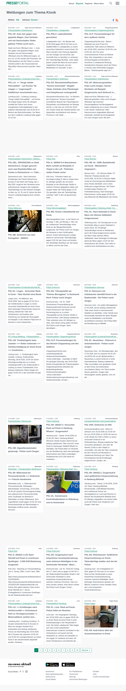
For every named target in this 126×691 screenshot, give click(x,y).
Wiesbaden (37, 473)
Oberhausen (37, 422)
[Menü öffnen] (117, 3)
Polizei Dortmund (53, 288)
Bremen (115, 156)
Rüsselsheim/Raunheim (72, 76)
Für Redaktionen (75, 678)
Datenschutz (50, 683)
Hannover (115, 285)
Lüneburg (38, 76)
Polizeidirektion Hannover (94, 288)
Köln (78, 156)
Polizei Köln (51, 159)
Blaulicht (79, 3)
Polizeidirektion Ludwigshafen (58, 30)
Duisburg (115, 555)
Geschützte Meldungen (78, 686)
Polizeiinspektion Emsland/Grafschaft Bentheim (26, 288)
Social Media (51, 686)
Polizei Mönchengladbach (56, 208)
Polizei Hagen (90, 610)
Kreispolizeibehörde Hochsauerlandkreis (100, 425)
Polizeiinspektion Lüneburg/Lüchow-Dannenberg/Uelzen (30, 79)
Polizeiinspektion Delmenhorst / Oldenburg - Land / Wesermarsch (33, 159)
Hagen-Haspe (113, 607)
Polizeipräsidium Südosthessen (20, 30)
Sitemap (72, 683)
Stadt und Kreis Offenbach (33, 28)
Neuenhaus (114, 337)
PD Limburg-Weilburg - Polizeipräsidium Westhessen (29, 340)
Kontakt (96, 678)
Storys (71, 3)
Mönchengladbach (74, 205)
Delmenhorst (37, 156)
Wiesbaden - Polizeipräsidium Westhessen (24, 475)
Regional (88, 3)
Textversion (73, 680)
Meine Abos (99, 3)
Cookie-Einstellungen (101, 683)
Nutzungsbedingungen (54, 680)
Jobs (95, 680)
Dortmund (76, 285)
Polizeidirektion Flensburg (56, 610)
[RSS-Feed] (116, 20)
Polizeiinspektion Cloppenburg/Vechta (99, 30)
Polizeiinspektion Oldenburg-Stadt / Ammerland (103, 208)
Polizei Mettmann (15, 208)
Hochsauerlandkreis (111, 422)
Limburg (38, 337)
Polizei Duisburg (91, 557)
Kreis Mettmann (36, 205)
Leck (78, 607)
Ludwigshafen (75, 28)
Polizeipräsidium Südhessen (57, 79)
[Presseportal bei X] (22, 678)
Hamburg (77, 422)
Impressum (50, 678)
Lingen (39, 285)
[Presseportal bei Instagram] (25, 678)
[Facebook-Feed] (113, 20)
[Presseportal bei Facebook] (19, 678)
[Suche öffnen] (110, 3)
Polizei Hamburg (52, 425)
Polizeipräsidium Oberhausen (19, 425)
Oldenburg (114, 205)
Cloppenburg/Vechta (111, 28)
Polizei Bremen (90, 159)
